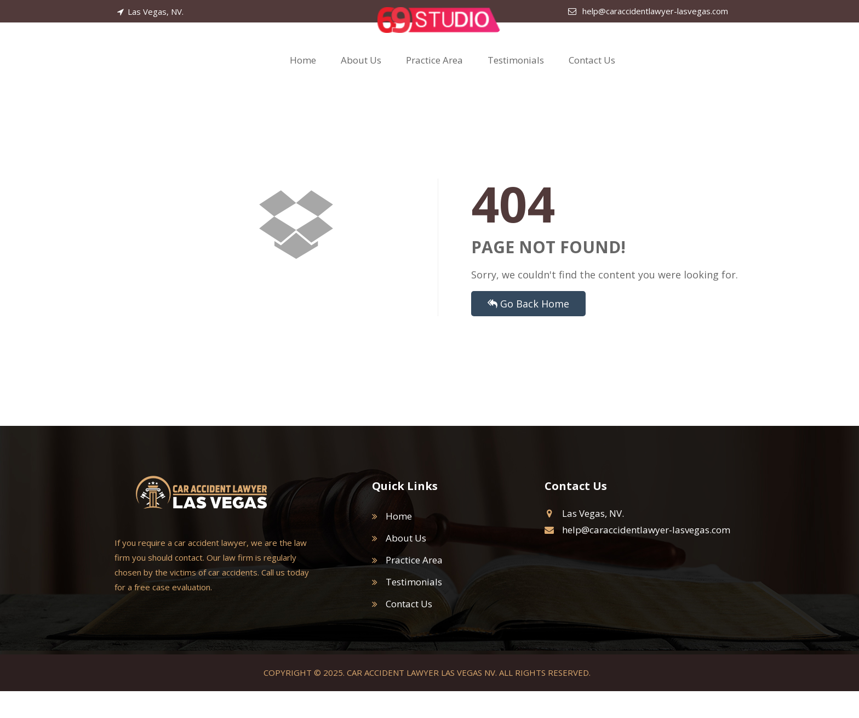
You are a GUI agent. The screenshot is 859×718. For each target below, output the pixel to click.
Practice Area (434, 73)
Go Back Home (528, 330)
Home (303, 73)
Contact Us (592, 73)
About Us (361, 73)
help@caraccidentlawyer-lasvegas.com (648, 10)
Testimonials (516, 73)
